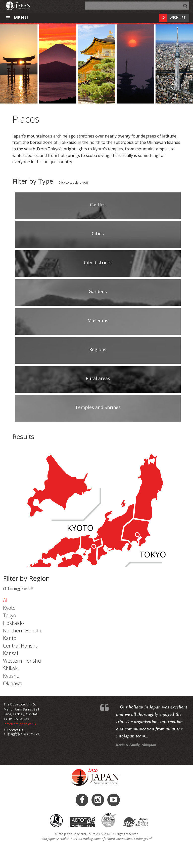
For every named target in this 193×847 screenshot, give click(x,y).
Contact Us (13, 730)
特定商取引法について (22, 734)
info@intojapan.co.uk (20, 724)
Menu (16, 18)
